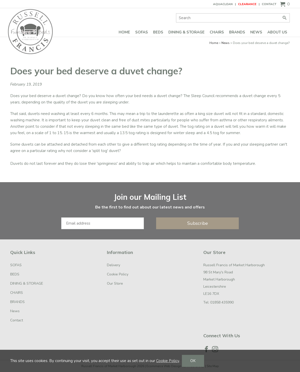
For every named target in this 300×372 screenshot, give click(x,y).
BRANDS (237, 32)
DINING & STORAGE (186, 32)
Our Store (115, 283)
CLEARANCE (247, 4)
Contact (269, 4)
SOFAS (141, 32)
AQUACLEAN (223, 4)
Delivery (113, 265)
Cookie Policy (117, 274)
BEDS (158, 32)
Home (124, 32)
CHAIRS (217, 32)
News (256, 32)
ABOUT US (277, 32)
